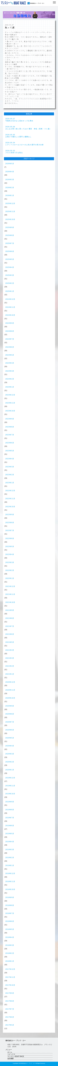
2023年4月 (9, 459)
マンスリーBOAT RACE (15, 1056)
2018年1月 (9, 961)
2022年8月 (9, 522)
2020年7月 (9, 722)
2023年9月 (9, 419)
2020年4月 (9, 746)
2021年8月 (9, 618)
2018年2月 (9, 953)
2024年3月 (9, 371)
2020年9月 (9, 706)
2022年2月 (9, 570)
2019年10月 (10, 794)
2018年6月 (9, 921)
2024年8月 (9, 331)
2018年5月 (9, 929)
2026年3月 (9, 179)
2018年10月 (10, 889)
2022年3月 (9, 562)
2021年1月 (9, 674)
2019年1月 (9, 865)
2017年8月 (9, 1001)
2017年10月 (10, 985)
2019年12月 (10, 778)
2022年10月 (10, 506)
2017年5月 (9, 1025)
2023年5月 (9, 451)
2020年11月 (10, 690)
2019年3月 (9, 849)
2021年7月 (9, 626)
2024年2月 (9, 379)
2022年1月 (9, 578)
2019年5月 (9, 833)
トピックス (11, 1054)
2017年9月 (9, 993)
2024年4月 (9, 363)
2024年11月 (10, 307)
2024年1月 (9, 387)
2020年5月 (9, 738)
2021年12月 (10, 586)
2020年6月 (9, 730)
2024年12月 (10, 299)
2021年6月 (9, 634)
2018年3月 (9, 945)
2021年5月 (9, 642)
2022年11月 (10, 498)
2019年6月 (9, 825)
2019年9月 (9, 802)
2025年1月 (9, 291)
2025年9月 (9, 227)
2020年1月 (9, 770)
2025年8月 (9, 235)
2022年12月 (10, 490)
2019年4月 (9, 841)
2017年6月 (9, 1017)
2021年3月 (9, 658)
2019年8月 (9, 809)
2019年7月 (9, 817)
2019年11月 (10, 786)
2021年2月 (9, 666)
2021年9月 (9, 610)
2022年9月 (9, 514)
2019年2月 (9, 857)
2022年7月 (9, 530)
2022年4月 (9, 554)
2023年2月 (9, 474)
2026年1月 (9, 195)
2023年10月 (10, 411)
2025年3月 (9, 275)
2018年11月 (10, 881)
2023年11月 (10, 403)
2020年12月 (10, 682)
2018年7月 (9, 913)
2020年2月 (9, 762)
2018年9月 (9, 897)
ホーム (9, 1052)
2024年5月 (9, 355)
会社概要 (10, 1058)
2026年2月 (9, 187)
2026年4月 (9, 171)
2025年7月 (9, 243)
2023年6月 (9, 443)
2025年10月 (10, 219)
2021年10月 (10, 602)
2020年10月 (10, 698)
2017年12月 (10, 969)
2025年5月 (9, 259)
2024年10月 (10, 315)
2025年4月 (9, 267)
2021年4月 (9, 650)
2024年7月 (9, 339)
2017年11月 (10, 977)
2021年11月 (10, 594)
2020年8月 (9, 714)
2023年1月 (9, 482)
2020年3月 (9, 754)
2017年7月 (9, 1009)
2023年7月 (9, 435)
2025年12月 (10, 203)
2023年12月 (10, 395)
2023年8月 (9, 427)
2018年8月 (9, 905)
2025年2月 (9, 283)
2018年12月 (10, 873)
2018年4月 (9, 937)
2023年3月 (9, 467)
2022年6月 (9, 538)
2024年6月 (9, 347)
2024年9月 (9, 323)
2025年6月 (9, 251)
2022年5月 (9, 546)
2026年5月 (9, 163)
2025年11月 (10, 211)
